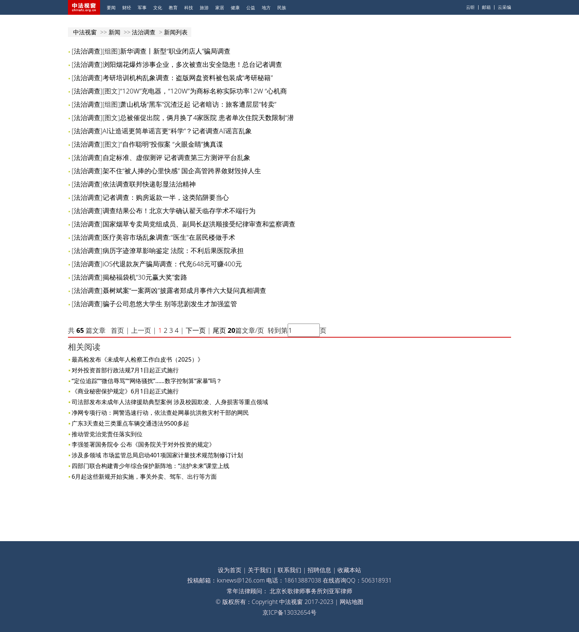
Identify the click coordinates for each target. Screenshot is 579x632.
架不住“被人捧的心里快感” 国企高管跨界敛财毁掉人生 (182, 170)
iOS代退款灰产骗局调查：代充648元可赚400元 (172, 263)
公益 (250, 7)
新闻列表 (176, 32)
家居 (219, 7)
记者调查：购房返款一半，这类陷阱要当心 (166, 197)
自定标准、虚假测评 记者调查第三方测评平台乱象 (177, 157)
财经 (126, 7)
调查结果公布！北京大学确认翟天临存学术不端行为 (179, 210)
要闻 (111, 7)
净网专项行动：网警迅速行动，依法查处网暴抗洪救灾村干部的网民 (160, 413)
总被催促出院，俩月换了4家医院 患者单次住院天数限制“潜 (207, 117)
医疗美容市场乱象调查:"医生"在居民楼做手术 (169, 237)
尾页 (218, 330)
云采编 (504, 7)
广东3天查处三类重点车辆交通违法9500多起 (130, 423)
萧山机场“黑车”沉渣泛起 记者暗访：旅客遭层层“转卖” (198, 104)
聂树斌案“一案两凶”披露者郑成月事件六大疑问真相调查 (184, 290)
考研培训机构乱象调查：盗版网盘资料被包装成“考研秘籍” (188, 77)
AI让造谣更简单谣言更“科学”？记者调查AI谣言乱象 (177, 130)
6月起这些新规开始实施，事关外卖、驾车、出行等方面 (144, 476)
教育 (173, 7)
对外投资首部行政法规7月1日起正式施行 (125, 370)
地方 (266, 7)
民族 (281, 7)
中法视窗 (85, 32)
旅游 (204, 7)
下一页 (196, 330)
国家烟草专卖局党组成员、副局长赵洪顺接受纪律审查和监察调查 (199, 223)
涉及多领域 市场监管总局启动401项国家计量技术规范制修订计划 (157, 455)
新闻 (114, 32)
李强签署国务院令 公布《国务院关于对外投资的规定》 (143, 444)
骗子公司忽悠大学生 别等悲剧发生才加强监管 (170, 303)
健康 (235, 7)
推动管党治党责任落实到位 (107, 434)
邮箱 (486, 7)
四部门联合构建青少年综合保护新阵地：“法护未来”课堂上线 (151, 466)
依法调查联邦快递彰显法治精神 (149, 184)
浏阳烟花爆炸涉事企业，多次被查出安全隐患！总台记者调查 (192, 64)
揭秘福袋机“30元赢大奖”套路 (145, 277)
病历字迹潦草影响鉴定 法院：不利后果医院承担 (173, 250)
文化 (157, 7)
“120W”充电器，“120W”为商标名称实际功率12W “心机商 (203, 90)
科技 (188, 7)
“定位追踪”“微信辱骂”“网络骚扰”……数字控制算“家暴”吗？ (147, 381)
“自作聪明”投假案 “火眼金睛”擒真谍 (171, 144)
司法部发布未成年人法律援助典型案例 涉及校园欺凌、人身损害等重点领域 (170, 402)
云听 (470, 7)
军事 (142, 7)
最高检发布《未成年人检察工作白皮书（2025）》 (137, 359)
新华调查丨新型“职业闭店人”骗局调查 (175, 51)
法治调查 (143, 32)
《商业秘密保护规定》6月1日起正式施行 (125, 391)
